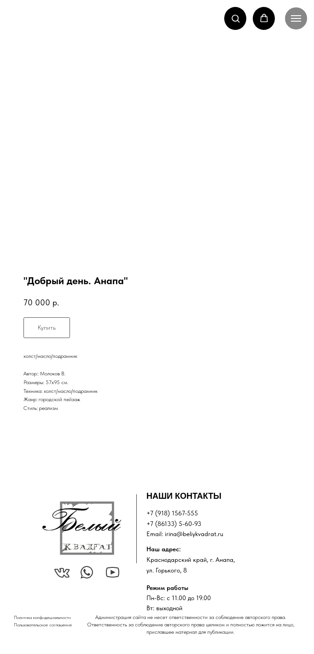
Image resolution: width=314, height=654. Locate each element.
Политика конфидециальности (42, 617)
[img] (81, 528)
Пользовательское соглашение (43, 624)
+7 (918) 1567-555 (172, 513)
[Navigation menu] (296, 18)
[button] (235, 18)
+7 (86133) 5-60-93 (173, 523)
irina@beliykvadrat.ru (194, 533)
